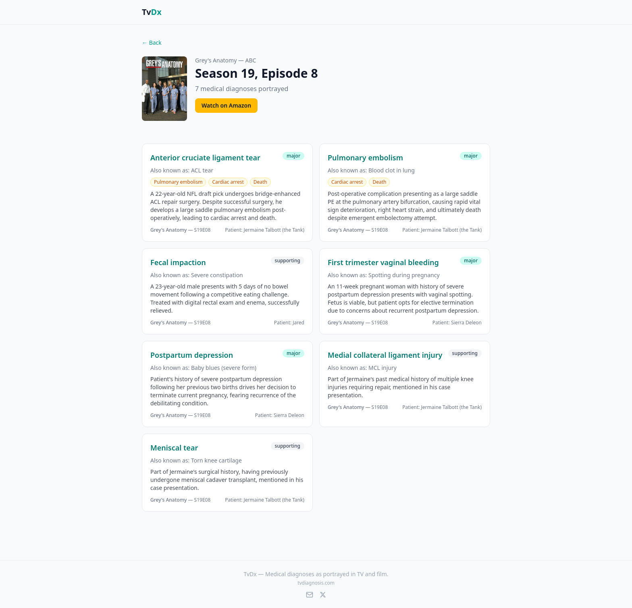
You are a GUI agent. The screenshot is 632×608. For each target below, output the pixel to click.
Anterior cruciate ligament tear (205, 157)
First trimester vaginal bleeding (383, 262)
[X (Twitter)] (323, 594)
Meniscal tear (174, 447)
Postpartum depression (191, 355)
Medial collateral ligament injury (385, 355)
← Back (152, 42)
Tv (152, 11)
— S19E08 (180, 230)
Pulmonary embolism (365, 157)
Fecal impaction (178, 262)
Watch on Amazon (226, 105)
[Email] (309, 594)
